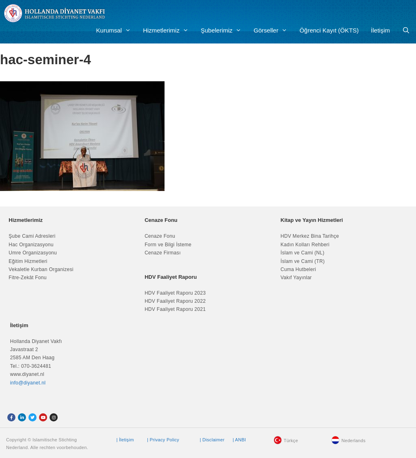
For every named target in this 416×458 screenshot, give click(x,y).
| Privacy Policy (163, 439)
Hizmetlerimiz (169, 30)
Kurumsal (116, 30)
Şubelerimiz (224, 30)
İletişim (380, 30)
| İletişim (125, 439)
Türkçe (291, 440)
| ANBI (239, 439)
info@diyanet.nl (28, 383)
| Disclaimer (212, 439)
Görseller (273, 30)
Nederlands (353, 440)
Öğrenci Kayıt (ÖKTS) (329, 30)
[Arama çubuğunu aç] (406, 30)
